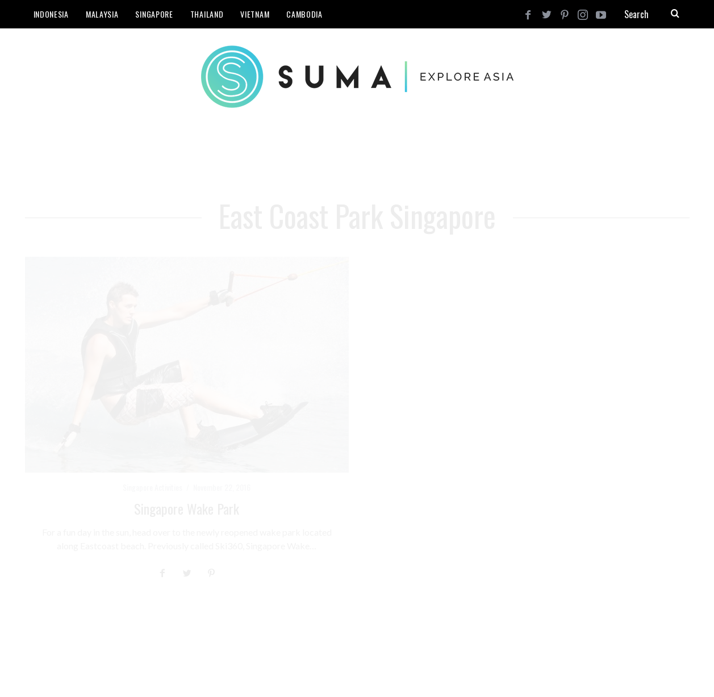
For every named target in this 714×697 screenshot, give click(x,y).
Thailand (207, 14)
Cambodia (304, 14)
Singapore (154, 14)
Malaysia (102, 14)
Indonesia (51, 14)
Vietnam (254, 14)
